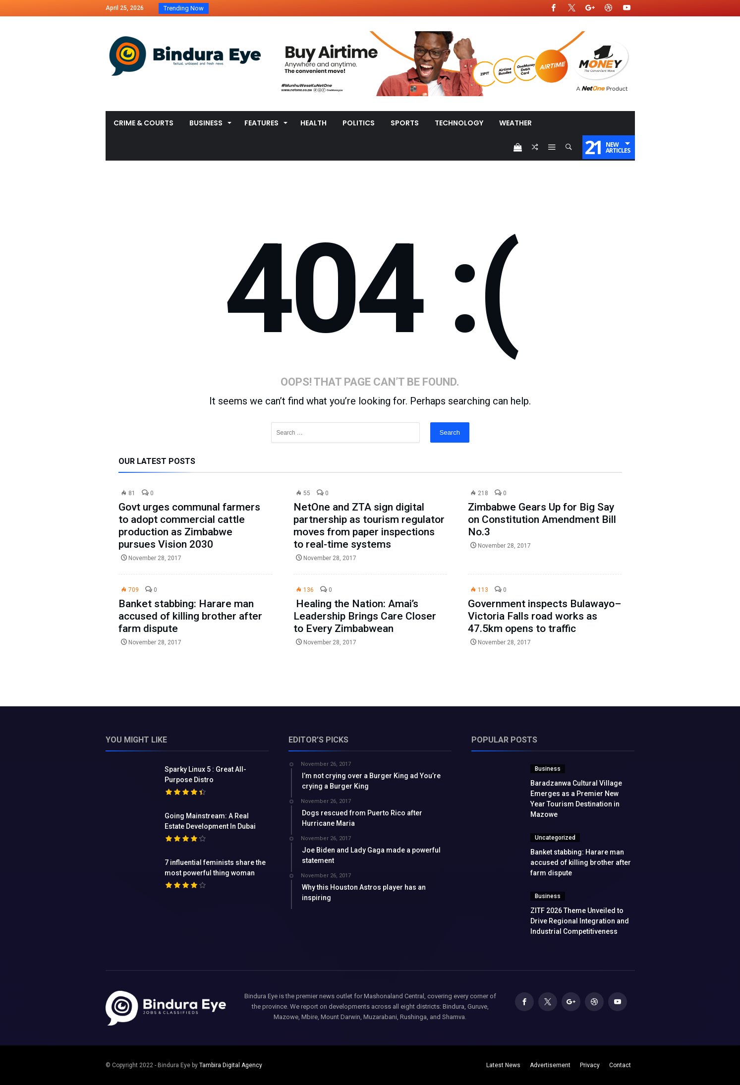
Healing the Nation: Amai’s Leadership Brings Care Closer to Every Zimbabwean (364, 616)
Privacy (590, 1065)
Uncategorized (555, 837)
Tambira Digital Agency (230, 1065)
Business (548, 768)
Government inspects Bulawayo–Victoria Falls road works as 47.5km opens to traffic (544, 616)
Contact (620, 1065)
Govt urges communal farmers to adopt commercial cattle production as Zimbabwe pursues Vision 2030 (189, 525)
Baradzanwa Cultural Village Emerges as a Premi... (283, 8)
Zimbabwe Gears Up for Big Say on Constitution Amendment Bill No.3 (542, 519)
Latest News (503, 1065)
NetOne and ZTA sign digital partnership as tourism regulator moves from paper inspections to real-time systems (369, 525)
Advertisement (550, 1065)
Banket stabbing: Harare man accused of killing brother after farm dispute (190, 616)
